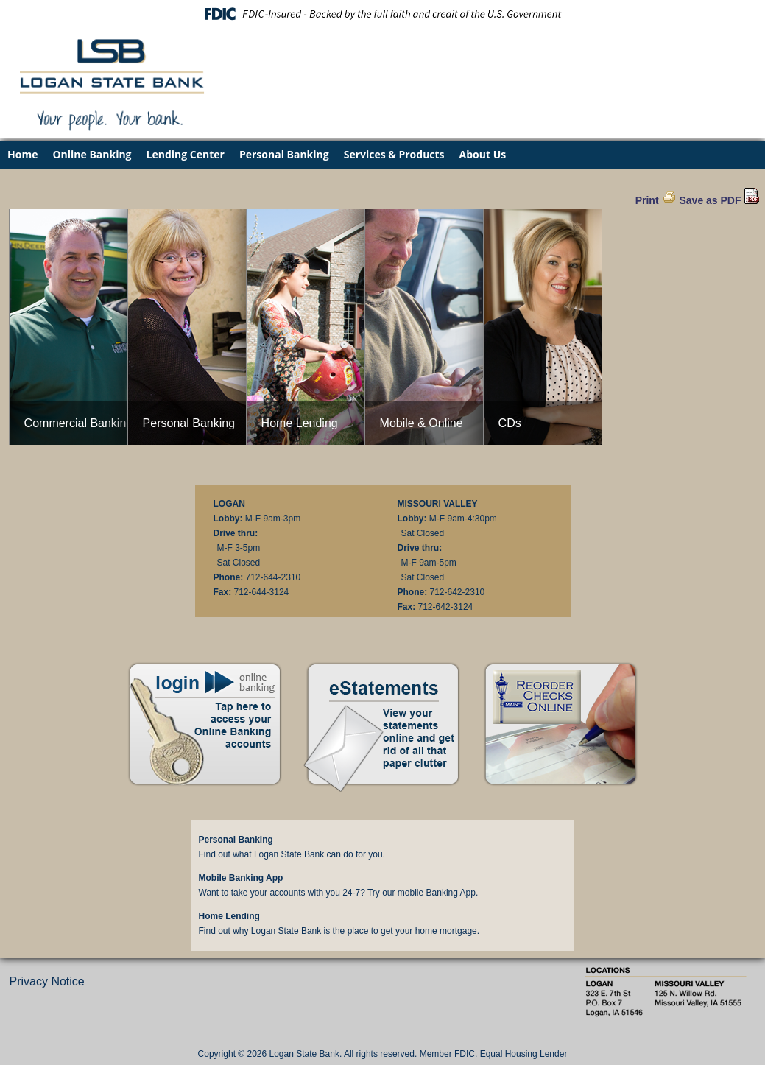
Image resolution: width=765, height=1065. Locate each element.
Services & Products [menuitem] (394, 154)
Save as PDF (710, 200)
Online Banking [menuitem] (91, 154)
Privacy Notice (47, 981)
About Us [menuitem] (483, 154)
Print (647, 200)
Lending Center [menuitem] (186, 154)
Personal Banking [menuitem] (284, 154)
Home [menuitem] (22, 154)
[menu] (382, 155)
